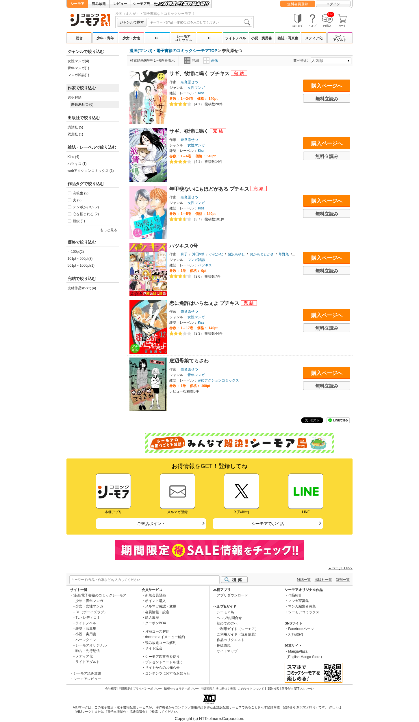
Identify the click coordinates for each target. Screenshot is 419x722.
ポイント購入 (155, 601)
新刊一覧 (343, 580)
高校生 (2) (80, 193)
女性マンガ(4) (78, 61)
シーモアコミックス (183, 38)
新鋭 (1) (79, 221)
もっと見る (108, 230)
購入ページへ (326, 86)
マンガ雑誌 (196, 260)
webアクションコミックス (218, 380)
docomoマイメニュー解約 (165, 637)
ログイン (333, 4)
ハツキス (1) (77, 164)
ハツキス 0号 (183, 246)
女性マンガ (196, 88)
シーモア (77, 4)
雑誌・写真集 (287, 38)
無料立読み (326, 98)
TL (209, 38)
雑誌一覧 (304, 580)
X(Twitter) (295, 634)
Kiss (201, 93)
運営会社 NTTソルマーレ (297, 688)
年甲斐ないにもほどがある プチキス (210, 189)
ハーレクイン (85, 640)
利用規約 (125, 688)
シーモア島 (141, 4)
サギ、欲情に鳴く (189, 131)
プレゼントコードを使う (164, 662)
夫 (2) (77, 200)
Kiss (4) (73, 157)
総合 (79, 38)
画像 (210, 60)
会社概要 (111, 688)
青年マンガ (196, 375)
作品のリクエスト (230, 640)
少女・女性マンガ (89, 606)
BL (157, 38)
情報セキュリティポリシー (181, 688)
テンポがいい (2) (86, 207)
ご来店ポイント (151, 523)
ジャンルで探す (132, 22)
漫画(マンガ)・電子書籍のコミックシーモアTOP (173, 50)
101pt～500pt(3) (80, 259)
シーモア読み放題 (87, 673)
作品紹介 (295, 595)
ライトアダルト (340, 38)
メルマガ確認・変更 (160, 606)
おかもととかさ (262, 254)
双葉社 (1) (75, 134)
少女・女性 (131, 38)
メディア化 (313, 38)
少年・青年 (105, 38)
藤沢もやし (236, 254)
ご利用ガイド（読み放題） (237, 634)
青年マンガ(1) (78, 68)
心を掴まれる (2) (86, 214)
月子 (184, 254)
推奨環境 (224, 646)
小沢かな (216, 254)
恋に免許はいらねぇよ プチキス (205, 303)
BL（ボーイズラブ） (91, 612)
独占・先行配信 (87, 651)
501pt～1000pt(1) (81, 266)
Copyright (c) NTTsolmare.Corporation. (209, 718)
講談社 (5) (75, 127)
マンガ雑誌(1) (78, 75)
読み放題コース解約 (160, 643)
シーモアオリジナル (91, 645)
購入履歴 (152, 618)
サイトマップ (227, 651)
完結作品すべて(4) (82, 288)
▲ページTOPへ (340, 568)
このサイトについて (251, 688)
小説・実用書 (261, 38)
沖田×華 (198, 254)
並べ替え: (301, 60)
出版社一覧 (323, 580)
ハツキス (205, 265)
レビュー (120, 4)
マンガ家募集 (298, 601)
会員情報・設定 (157, 612)
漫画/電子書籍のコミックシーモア (99, 595)
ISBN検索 (273, 688)
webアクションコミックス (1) (91, 171)
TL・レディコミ (87, 618)
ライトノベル (235, 38)
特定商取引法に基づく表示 (218, 688)
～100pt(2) (76, 252)
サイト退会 (153, 648)
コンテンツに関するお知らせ (167, 673)
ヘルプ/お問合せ (229, 618)
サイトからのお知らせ (162, 668)
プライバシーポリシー (147, 688)
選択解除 (74, 97)
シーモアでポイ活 (268, 523)
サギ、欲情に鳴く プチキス (200, 73)
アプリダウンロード (232, 595)
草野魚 (284, 254)
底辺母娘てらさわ (189, 361)
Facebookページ (301, 629)
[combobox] (200, 22)
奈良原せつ (189, 82)
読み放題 (99, 4)
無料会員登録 (297, 4)
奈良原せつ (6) (82, 104)
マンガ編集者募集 (302, 606)
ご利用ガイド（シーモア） (237, 629)
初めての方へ (227, 623)
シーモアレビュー (87, 679)
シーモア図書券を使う (162, 657)
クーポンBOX (155, 623)
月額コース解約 (157, 631)
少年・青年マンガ (89, 601)
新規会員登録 (155, 595)
